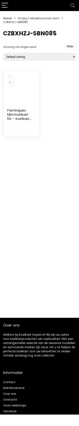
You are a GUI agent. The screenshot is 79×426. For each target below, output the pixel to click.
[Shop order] (39, 57)
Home (7, 18)
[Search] (73, 5)
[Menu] (5, 5)
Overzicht (10, 399)
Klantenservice (14, 388)
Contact (9, 382)
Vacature (10, 411)
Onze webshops (14, 405)
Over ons (9, 394)
